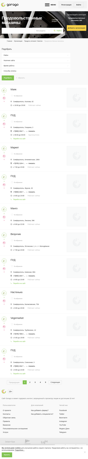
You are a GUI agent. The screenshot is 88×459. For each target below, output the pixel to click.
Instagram (63, 426)
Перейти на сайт (19, 139)
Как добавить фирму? (39, 415)
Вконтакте (63, 423)
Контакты (6, 419)
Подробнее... (20, 450)
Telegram (62, 437)
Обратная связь (9, 423)
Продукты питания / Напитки (33, 41)
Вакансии (6, 430)
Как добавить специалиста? (42, 419)
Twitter (61, 419)
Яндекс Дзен (64, 434)
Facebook (63, 415)
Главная (9, 41)
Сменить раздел (55, 20)
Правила (6, 426)
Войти (78, 5)
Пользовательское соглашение (15, 434)
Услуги (5, 437)
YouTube (62, 430)
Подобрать (8, 78)
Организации (18, 41)
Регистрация (66, 5)
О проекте (7, 415)
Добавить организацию (76, 28)
